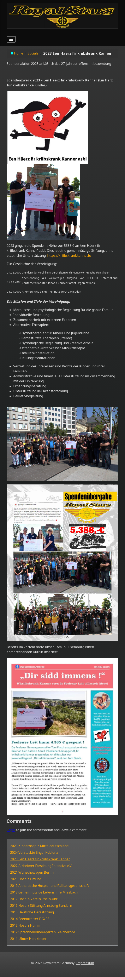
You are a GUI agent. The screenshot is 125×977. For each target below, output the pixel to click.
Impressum (85, 963)
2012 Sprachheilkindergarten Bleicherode (42, 932)
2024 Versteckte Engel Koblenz (34, 852)
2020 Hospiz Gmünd (25, 879)
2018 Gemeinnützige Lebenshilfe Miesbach (44, 892)
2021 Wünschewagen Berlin (32, 872)
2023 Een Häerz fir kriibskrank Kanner (40, 859)
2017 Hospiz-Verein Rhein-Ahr (34, 899)
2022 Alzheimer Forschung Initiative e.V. (41, 865)
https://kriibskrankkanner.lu (69, 255)
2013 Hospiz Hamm (25, 925)
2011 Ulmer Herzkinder (28, 938)
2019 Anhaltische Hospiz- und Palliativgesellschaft (49, 885)
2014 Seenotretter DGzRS (29, 918)
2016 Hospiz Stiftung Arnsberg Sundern (41, 905)
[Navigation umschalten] (11, 39)
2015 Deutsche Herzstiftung (32, 912)
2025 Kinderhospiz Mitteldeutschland (39, 846)
